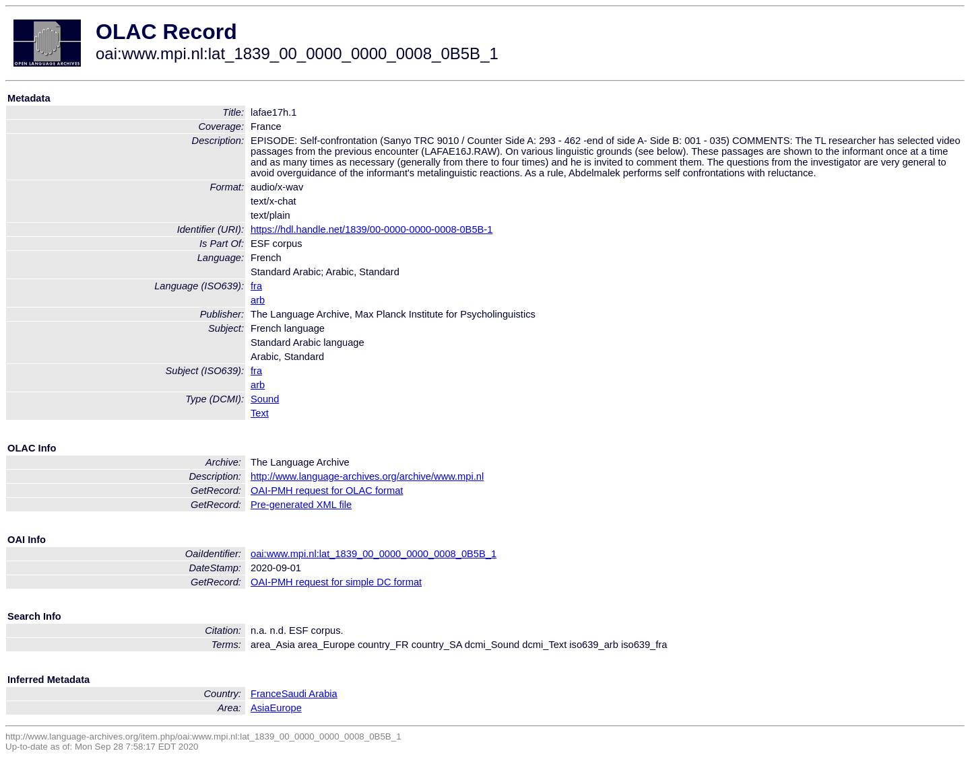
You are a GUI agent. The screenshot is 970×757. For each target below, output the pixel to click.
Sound (265, 399)
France (266, 693)
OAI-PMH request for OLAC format (327, 490)
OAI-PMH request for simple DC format (336, 582)
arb (258, 300)
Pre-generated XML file (301, 504)
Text (260, 413)
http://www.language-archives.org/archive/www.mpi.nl (367, 476)
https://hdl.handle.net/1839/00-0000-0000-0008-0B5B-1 (371, 229)
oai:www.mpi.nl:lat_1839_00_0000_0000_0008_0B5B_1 (373, 553)
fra (256, 286)
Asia (260, 707)
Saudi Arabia (309, 693)
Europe (286, 707)
